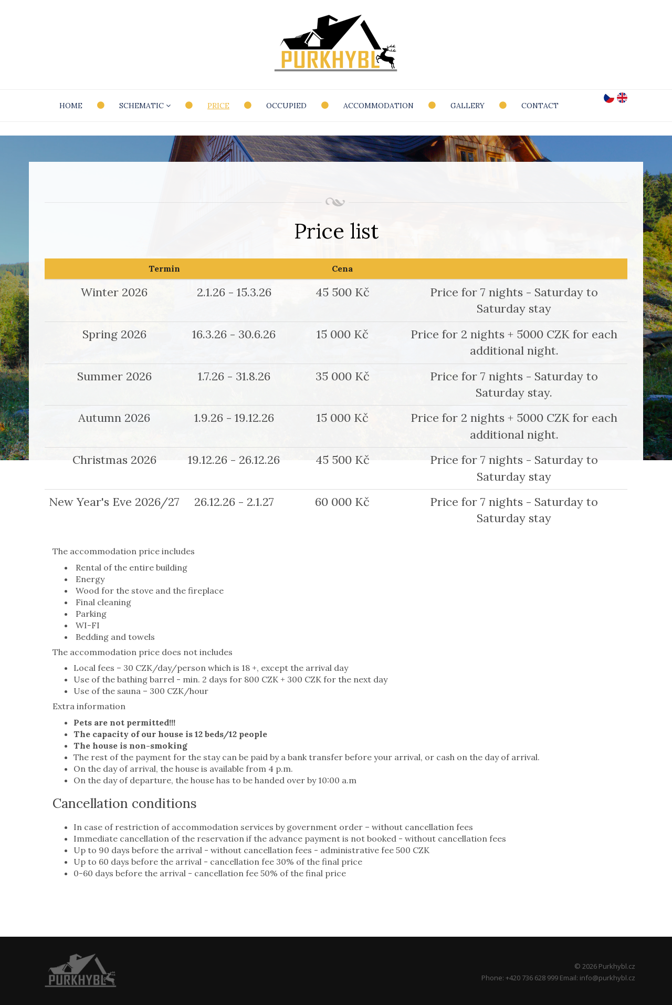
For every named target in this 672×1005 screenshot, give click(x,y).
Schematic (145, 105)
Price (218, 105)
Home (70, 105)
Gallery (467, 105)
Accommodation (378, 105)
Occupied (286, 105)
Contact (540, 105)
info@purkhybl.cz (607, 977)
